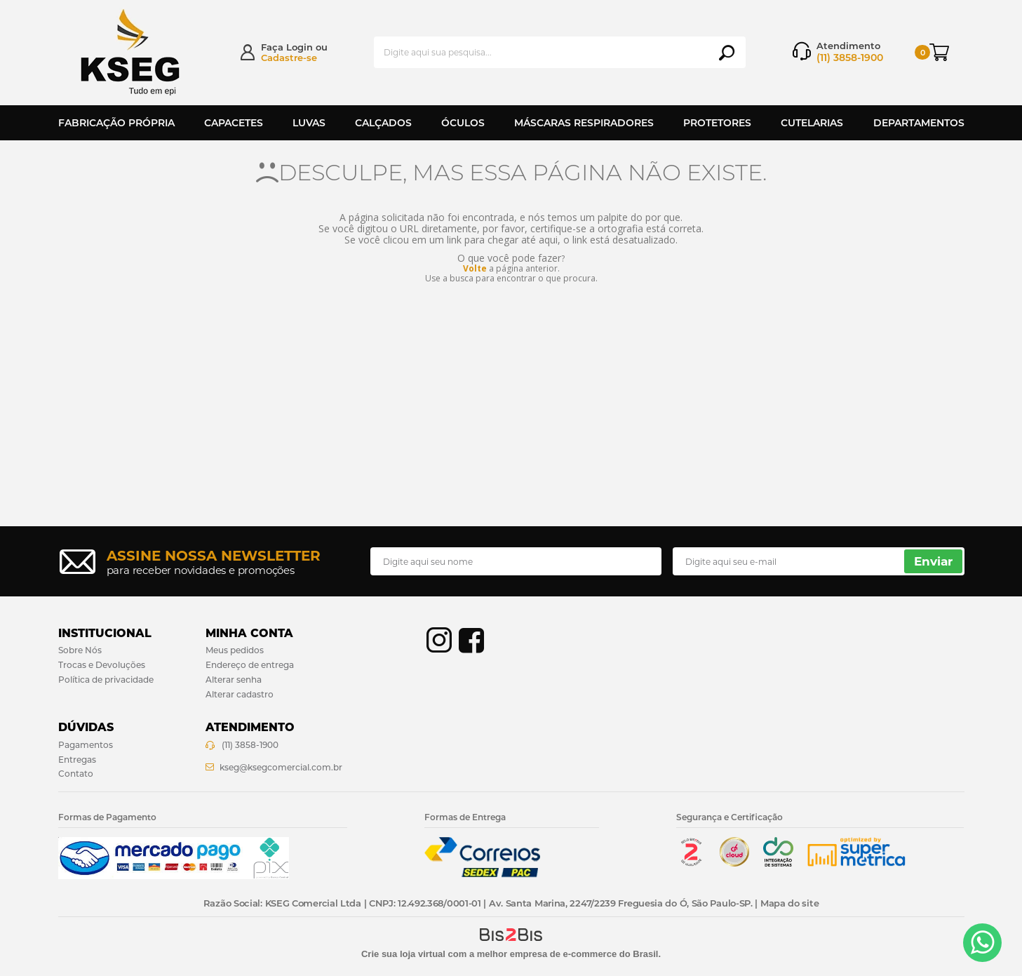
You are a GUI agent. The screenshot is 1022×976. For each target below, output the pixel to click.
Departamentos (918, 122)
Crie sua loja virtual (403, 954)
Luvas (309, 122)
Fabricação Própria (116, 122)
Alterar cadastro (240, 694)
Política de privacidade (106, 679)
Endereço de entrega (250, 665)
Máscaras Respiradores (584, 122)
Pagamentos (85, 745)
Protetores (717, 122)
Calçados (383, 122)
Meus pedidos (235, 650)
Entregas (77, 759)
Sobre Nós (80, 650)
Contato (75, 773)
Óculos (463, 122)
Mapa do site (789, 903)
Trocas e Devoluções (101, 665)
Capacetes (233, 122)
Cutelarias (812, 122)
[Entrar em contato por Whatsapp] (982, 942)
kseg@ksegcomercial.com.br (281, 767)
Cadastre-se (289, 57)
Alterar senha (234, 679)
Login (299, 47)
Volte (475, 268)
